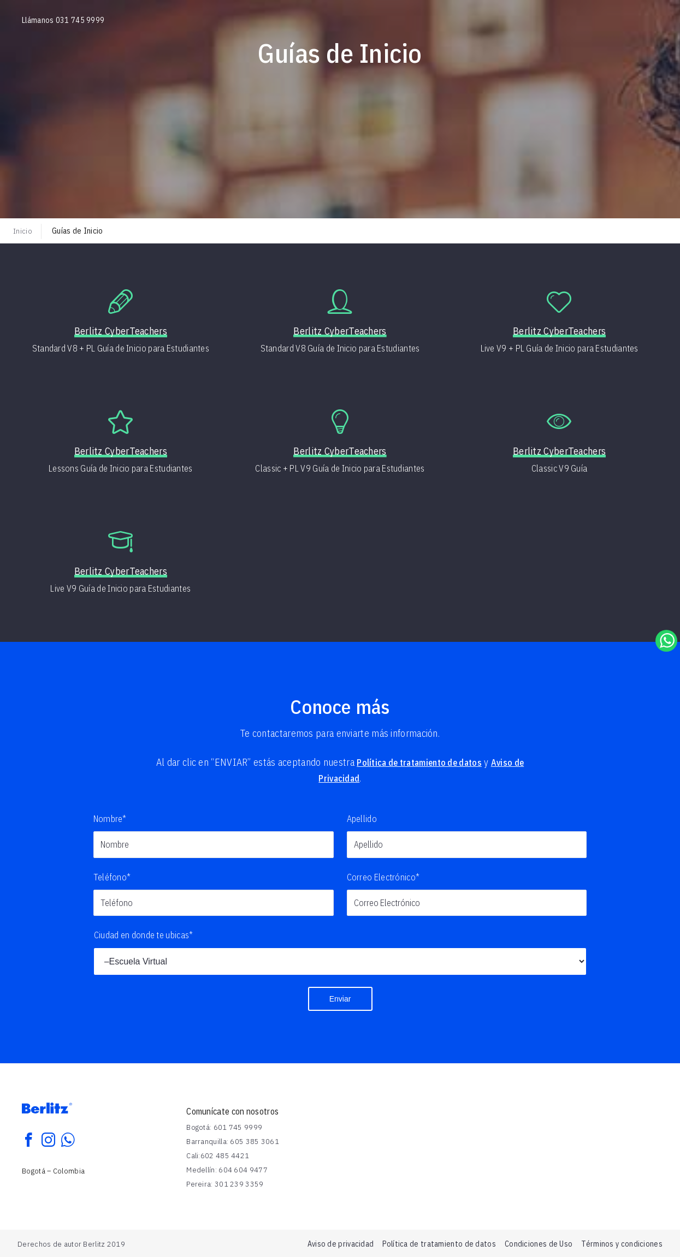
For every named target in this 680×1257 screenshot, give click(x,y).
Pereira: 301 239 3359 (224, 1183)
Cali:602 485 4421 (217, 1155)
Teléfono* (112, 876)
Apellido (362, 818)
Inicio (22, 230)
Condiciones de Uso (538, 1243)
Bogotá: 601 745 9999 (224, 1126)
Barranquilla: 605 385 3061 (232, 1141)
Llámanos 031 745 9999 (63, 20)
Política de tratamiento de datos (424, 762)
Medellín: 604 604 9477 (227, 1169)
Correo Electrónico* (383, 876)
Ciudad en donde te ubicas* (143, 935)
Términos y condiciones (622, 1243)
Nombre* (110, 818)
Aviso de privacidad (341, 1243)
